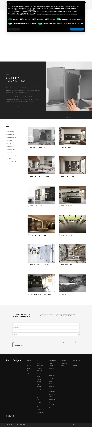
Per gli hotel (9, 158)
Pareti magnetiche (40, 364)
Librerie (39, 373)
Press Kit (28, 369)
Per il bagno (9, 143)
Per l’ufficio (52, 407)
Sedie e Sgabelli (39, 385)
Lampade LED (40, 412)
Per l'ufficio (9, 164)
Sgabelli (39, 389)
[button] (83, 4)
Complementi (40, 409)
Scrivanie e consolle (39, 380)
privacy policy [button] (65, 6)
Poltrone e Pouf (39, 393)
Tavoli (38, 376)
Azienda (29, 365)
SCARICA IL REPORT (19, 345)
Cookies (80, 424)
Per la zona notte (10, 149)
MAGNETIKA (52, 360)
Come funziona (10, 131)
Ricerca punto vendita (64, 364)
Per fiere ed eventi (11, 155)
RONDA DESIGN (29, 361)
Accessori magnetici (39, 369)
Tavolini (39, 402)
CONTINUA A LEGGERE (12, 106)
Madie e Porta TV (39, 398)
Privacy (75, 424)
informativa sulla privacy (25, 342)
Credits (84, 424)
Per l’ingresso (51, 374)
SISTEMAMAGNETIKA (16, 79)
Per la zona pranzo (11, 137)
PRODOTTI (40, 360)
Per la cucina (9, 146)
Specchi (39, 406)
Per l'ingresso (9, 140)
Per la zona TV (10, 134)
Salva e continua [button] (76, 29)
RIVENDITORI (64, 360)
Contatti (29, 373)
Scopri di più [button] (14, 29)
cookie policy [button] (32, 10)
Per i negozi (9, 152)
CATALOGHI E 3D (76, 361)
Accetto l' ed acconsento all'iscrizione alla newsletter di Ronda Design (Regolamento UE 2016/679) (44, 342)
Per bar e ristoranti (11, 161)
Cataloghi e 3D (75, 366)
